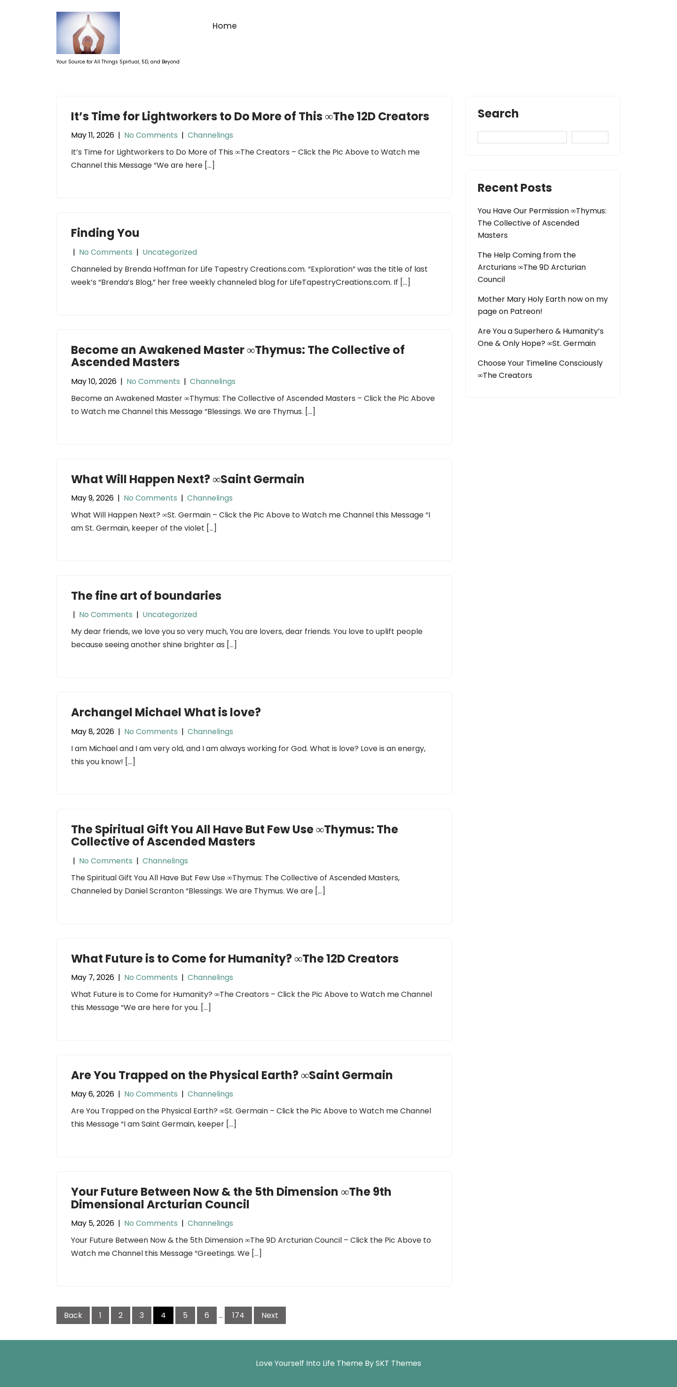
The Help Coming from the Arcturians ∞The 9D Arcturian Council (532, 267)
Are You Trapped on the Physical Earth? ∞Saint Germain (232, 1075)
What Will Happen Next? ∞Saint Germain (188, 479)
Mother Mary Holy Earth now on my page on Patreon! (543, 305)
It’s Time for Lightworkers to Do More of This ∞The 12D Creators (250, 116)
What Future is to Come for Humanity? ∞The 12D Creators (235, 958)
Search (498, 114)
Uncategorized (169, 252)
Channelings (210, 135)
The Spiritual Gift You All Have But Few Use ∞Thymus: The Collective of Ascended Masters (234, 835)
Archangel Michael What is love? (166, 712)
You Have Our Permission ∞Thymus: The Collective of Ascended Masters (542, 223)
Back (73, 1315)
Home (225, 25)
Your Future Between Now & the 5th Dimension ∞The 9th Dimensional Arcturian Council (231, 1198)
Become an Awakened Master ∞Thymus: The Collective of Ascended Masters (238, 356)
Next (269, 1315)
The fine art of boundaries (146, 595)
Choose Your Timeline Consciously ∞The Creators (540, 369)
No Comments (151, 135)
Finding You (105, 233)
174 (238, 1315)
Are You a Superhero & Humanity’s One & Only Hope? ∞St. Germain (541, 337)
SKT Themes (398, 1363)
